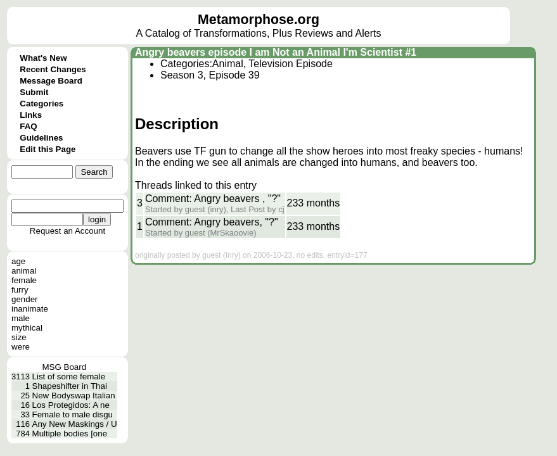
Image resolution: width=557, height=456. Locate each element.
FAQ (28, 126)
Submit (34, 92)
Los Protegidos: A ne (71, 405)
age (18, 261)
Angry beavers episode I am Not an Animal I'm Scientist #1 (275, 52)
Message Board (51, 81)
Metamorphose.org (258, 19)
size (19, 337)
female (24, 280)
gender (24, 299)
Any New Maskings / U (74, 424)
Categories (41, 103)
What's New (43, 58)
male (20, 318)
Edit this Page (47, 149)
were (20, 347)
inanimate (29, 309)
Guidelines (41, 137)
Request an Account (67, 231)
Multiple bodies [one (70, 433)
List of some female (69, 376)
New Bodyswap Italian (73, 395)
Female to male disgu (72, 414)
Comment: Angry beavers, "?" (211, 222)
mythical (26, 327)
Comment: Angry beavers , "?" (213, 198)
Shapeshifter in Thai (69, 386)
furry (20, 289)
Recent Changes (53, 69)
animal (23, 271)
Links (31, 115)
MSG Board (64, 367)
